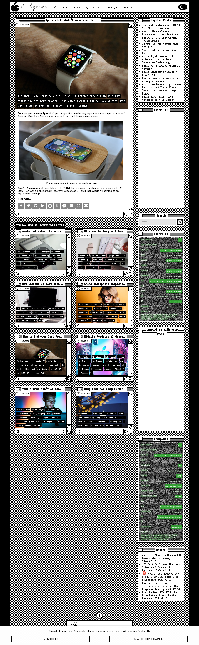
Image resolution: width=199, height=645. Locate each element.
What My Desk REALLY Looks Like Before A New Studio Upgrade (159, 595)
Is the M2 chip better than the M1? (160, 45)
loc (161, 281)
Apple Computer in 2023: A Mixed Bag (159, 73)
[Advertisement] (161, 160)
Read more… (24, 198)
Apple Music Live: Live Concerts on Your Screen (158, 98)
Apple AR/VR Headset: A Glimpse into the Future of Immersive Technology (160, 59)
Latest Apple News (104, 627)
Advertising (81, 7)
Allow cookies (50, 640)
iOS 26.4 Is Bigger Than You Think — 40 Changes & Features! (161, 567)
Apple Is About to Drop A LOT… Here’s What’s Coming (162, 556)
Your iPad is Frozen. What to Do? (161, 51)
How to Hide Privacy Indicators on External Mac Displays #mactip (160, 586)
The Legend (112, 7)
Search (180, 222)
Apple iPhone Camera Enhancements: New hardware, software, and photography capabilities (161, 36)
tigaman (125, 627)
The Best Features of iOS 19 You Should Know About (161, 26)
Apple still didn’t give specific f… (72, 20)
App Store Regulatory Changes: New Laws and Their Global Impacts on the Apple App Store (162, 88)
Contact (128, 7)
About (65, 7)
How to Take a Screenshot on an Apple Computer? (161, 79)
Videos (97, 7)
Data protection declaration (148, 640)
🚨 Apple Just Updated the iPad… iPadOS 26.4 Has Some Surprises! (160, 577)
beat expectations (48, 188)
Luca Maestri (41, 116)
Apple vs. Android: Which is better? (161, 67)
